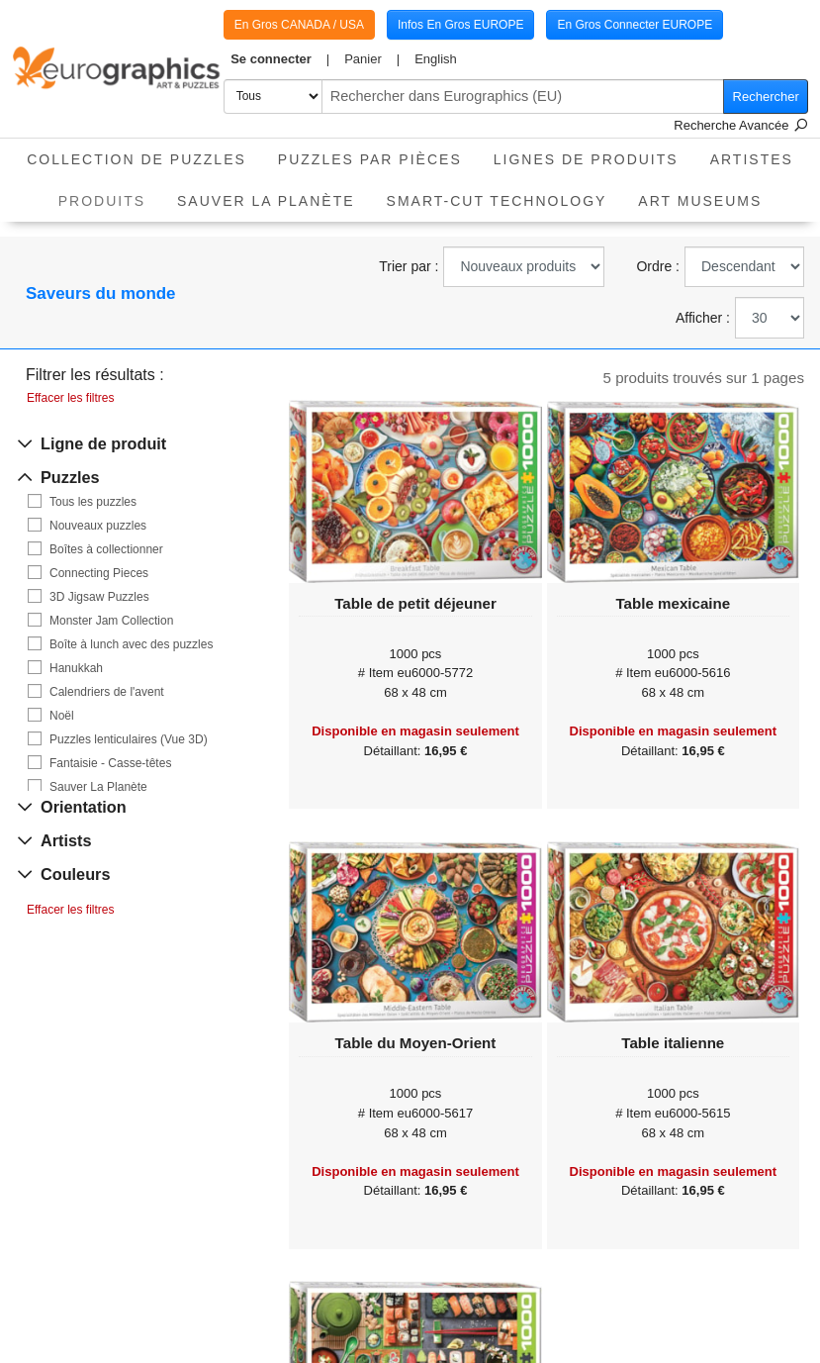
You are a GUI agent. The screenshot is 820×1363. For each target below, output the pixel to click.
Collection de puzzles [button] (136, 159)
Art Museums (700, 201)
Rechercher (766, 96)
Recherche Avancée (741, 125)
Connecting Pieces (98, 573)
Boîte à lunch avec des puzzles (131, 644)
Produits (109, 194)
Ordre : (658, 266)
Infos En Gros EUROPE (460, 25)
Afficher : (703, 318)
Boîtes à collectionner (106, 549)
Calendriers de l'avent (106, 692)
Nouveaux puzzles (97, 526)
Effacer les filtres (70, 398)
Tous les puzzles (93, 502)
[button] (280, 59)
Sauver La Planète (266, 201)
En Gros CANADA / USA (299, 25)
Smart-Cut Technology (497, 201)
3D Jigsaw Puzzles (99, 597)
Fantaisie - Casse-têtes (110, 763)
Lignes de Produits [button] (586, 159)
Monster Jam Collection (111, 621)
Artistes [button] (751, 159)
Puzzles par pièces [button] (370, 159)
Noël (61, 716)
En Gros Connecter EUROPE (634, 25)
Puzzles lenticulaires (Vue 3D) (128, 739)
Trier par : (408, 266)
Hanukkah (76, 668)
